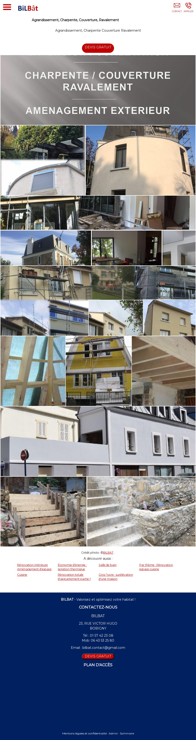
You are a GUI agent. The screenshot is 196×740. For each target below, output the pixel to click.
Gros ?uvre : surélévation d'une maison (116, 577)
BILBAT (108, 552)
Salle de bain (108, 565)
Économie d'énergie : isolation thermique (72, 567)
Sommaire (127, 733)
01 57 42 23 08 (101, 635)
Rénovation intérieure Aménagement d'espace (34, 567)
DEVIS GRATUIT (98, 47)
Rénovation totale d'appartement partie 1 (74, 577)
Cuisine (22, 574)
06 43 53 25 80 (102, 640)
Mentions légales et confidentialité (84, 733)
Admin (113, 733)
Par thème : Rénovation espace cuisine (156, 567)
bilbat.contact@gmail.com (103, 648)
